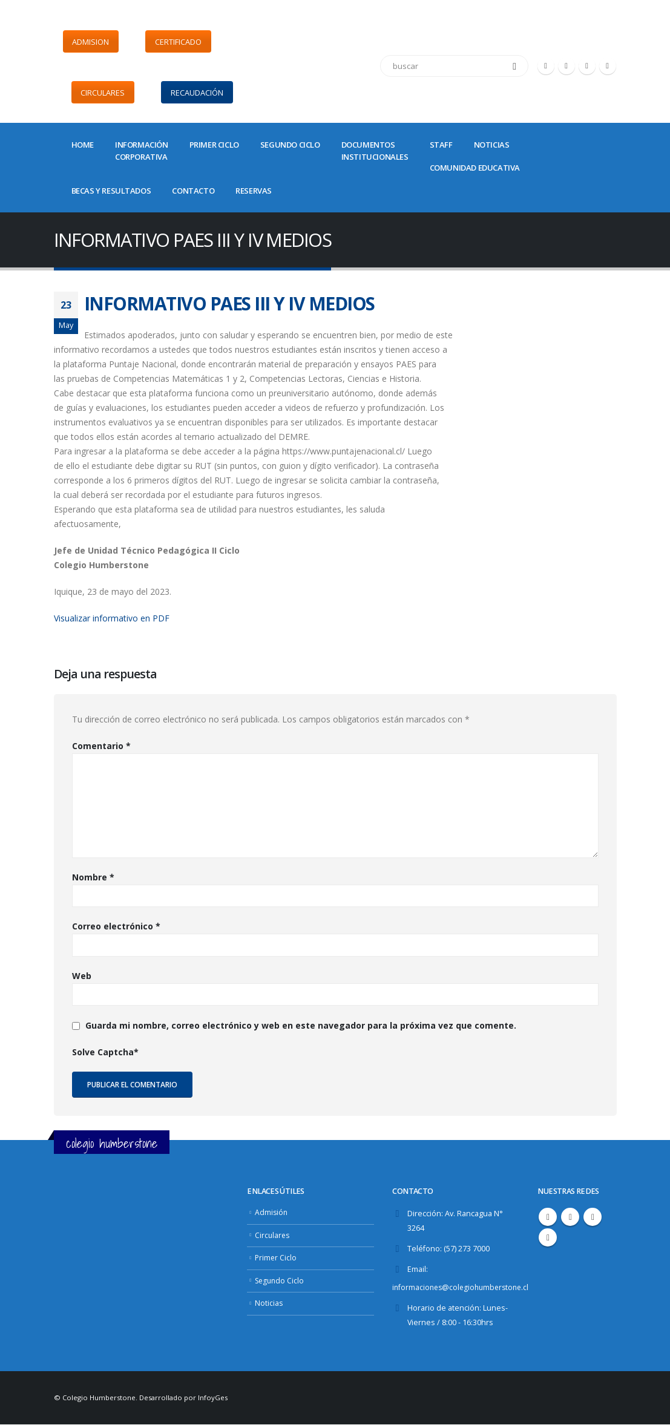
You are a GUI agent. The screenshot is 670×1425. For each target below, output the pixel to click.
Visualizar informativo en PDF (111, 618)
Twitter (570, 1217)
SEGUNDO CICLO (290, 144)
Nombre (93, 877)
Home (82, 144)
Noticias (269, 1303)
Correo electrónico (116, 926)
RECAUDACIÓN (197, 92)
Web (81, 975)
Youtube (592, 1217)
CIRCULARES (102, 92)
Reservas (253, 190)
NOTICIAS (492, 144)
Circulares (273, 1235)
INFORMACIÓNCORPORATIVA (141, 150)
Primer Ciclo (276, 1258)
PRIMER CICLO (214, 144)
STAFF (441, 144)
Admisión (272, 1212)
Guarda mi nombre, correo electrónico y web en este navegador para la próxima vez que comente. (300, 1025)
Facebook (548, 1217)
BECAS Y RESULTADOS (111, 190)
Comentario (101, 746)
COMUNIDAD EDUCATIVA (475, 167)
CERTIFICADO (178, 41)
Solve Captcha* (105, 1052)
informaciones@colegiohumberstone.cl (463, 1287)
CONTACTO (193, 190)
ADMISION (90, 41)
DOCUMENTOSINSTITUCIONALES (375, 150)
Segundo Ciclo (281, 1281)
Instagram (548, 1237)
